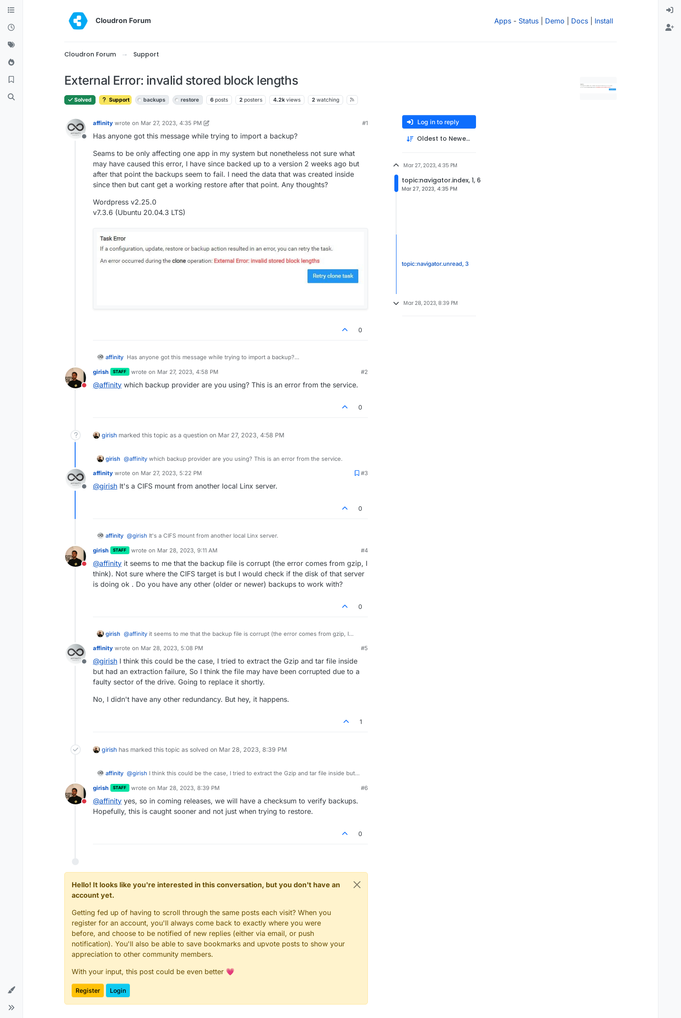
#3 (364, 472)
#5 (364, 648)
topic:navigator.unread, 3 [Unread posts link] (435, 264)
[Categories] (11, 10)
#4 (364, 550)
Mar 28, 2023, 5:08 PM (172, 648)
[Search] (11, 97)
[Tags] (11, 45)
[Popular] (11, 62)
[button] (11, 990)
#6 (364, 787)
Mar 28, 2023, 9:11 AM (187, 550)
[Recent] (11, 28)
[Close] (357, 885)
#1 (365, 122)
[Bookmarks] (11, 80)
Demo (555, 21)
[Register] (670, 28)
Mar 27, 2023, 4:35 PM (171, 122)
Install (604, 21)
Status (529, 21)
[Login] (670, 10)
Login (118, 990)
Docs (579, 21)
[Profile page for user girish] (75, 377)
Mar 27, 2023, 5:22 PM (171, 472)
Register (88, 990)
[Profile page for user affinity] (75, 129)
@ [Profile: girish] (105, 486)
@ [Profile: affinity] (107, 384)
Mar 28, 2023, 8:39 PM (188, 787)
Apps (502, 21)
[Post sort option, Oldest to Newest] (439, 138)
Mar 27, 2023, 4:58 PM (187, 371)
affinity (103, 122)
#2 (364, 371)
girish (101, 371)
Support (115, 99)
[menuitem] (670, 10)
